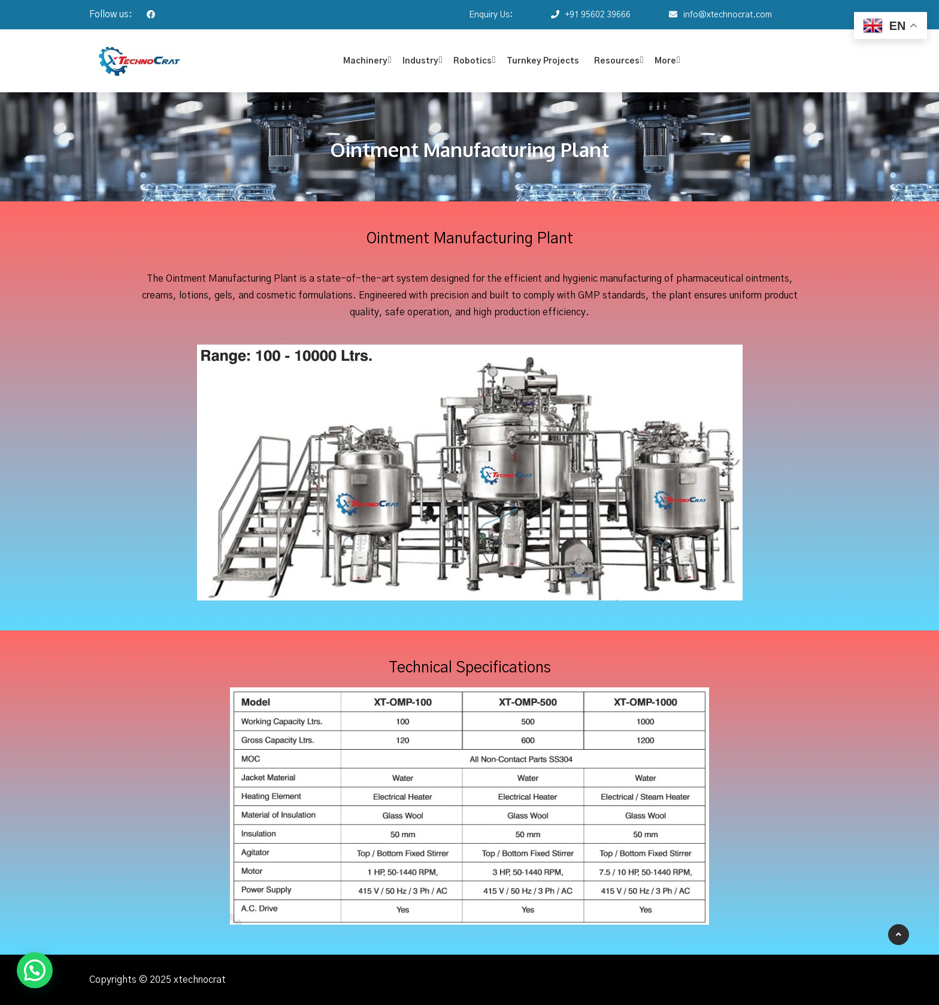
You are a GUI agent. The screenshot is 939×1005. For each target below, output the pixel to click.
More (665, 61)
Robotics (472, 61)
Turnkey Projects (543, 61)
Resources (617, 61)
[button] (35, 970)
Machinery (365, 61)
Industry (420, 61)
